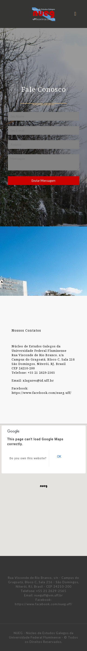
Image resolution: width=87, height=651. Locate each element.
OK (59, 456)
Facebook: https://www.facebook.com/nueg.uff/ (41, 390)
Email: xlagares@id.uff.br (33, 380)
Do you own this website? (28, 458)
